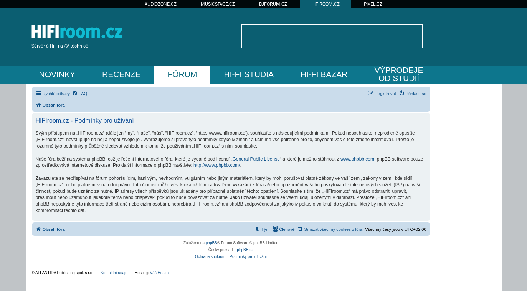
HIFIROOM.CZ (325, 4)
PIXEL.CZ (373, 4)
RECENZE (121, 74)
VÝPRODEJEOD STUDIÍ (398, 74)
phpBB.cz (245, 250)
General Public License (255, 159)
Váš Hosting (160, 273)
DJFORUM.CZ (273, 4)
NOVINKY (57, 74)
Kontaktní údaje (114, 273)
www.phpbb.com (357, 159)
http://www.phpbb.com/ (216, 165)
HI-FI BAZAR (324, 74)
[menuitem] (79, 93)
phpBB (211, 243)
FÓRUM (182, 74)
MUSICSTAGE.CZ (218, 4)
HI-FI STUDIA (249, 74)
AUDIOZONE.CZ (161, 4)
